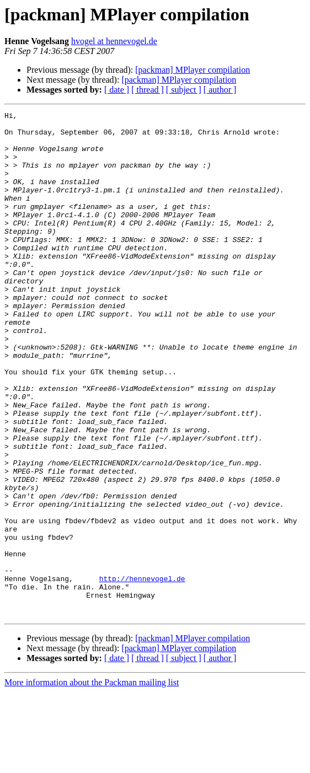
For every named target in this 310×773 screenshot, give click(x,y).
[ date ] (116, 89)
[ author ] (220, 89)
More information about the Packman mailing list (91, 763)
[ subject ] (183, 89)
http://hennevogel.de (142, 653)
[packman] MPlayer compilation (192, 69)
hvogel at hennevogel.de (114, 41)
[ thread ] (147, 89)
